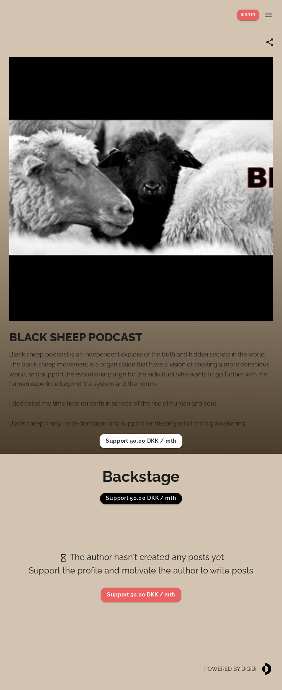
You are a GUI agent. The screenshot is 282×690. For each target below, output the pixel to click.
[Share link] (270, 42)
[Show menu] (268, 15)
